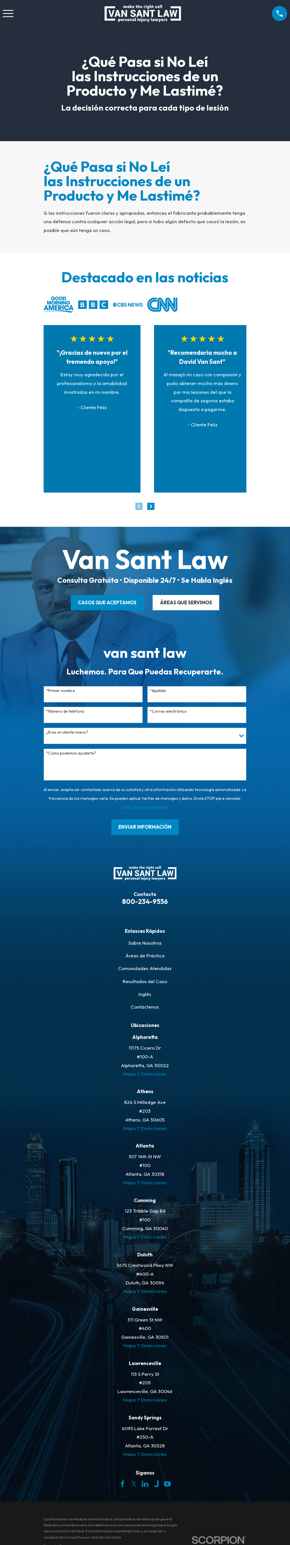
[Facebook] (122, 1483)
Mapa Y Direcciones (145, 1074)
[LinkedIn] (145, 1483)
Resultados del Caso (145, 981)
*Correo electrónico (168, 711)
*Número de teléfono (65, 711)
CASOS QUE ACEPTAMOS (107, 602)
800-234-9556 (145, 901)
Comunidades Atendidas (145, 968)
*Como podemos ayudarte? (71, 753)
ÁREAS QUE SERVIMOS (186, 602)
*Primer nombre (60, 690)
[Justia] (156, 1483)
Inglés (144, 994)
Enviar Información (144, 827)
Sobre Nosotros (145, 943)
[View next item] (151, 506)
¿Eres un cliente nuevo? (67, 732)
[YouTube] (167, 1483)
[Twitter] (134, 1483)
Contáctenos (145, 1007)
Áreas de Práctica (145, 956)
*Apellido (158, 690)
